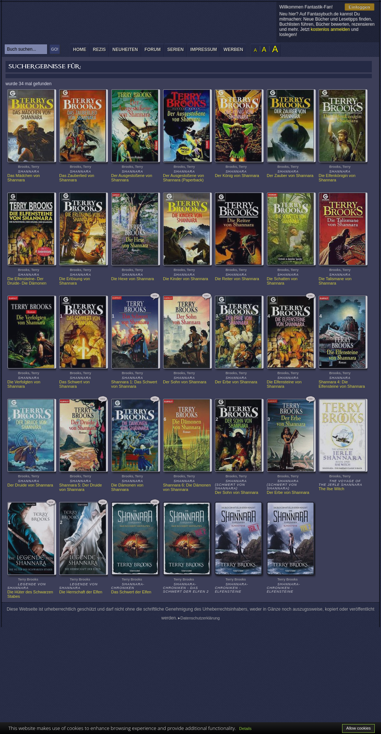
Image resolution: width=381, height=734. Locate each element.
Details (245, 728)
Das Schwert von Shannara (75, 384)
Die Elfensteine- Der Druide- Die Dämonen (26, 280)
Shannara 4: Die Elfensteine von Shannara (342, 384)
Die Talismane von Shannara (336, 280)
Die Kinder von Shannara (185, 278)
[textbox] (26, 49)
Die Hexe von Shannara (132, 278)
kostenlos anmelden (330, 29)
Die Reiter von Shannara (237, 278)
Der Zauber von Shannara (290, 175)
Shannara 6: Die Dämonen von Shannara (187, 487)
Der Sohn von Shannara (184, 382)
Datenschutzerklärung (200, 618)
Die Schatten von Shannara (283, 280)
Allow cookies (358, 728)
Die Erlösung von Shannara (75, 280)
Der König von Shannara (237, 175)
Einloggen (359, 7)
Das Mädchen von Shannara (24, 177)
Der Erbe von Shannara (236, 382)
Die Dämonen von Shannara (128, 487)
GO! (54, 49)
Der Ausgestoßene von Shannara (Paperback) (184, 177)
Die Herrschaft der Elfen (80, 592)
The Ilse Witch (331, 489)
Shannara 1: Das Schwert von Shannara (134, 384)
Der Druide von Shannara (30, 485)
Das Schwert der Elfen (131, 592)
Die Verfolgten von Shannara (24, 384)
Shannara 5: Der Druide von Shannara (81, 487)
